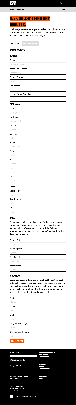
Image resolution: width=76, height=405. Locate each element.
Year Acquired (16, 249)
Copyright (43, 377)
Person (13, 151)
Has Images (15, 86)
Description (15, 191)
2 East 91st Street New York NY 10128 (17, 388)
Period (12, 143)
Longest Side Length (19, 324)
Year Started (15, 266)
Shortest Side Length (19, 332)
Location (14, 126)
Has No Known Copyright (21, 94)
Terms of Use (21, 360)
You (64, 10)
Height (13, 307)
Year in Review (44, 369)
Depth (12, 315)
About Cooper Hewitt (47, 353)
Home (12, 10)
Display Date (15, 240)
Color (12, 109)
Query (12, 60)
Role (12, 160)
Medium (13, 134)
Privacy (42, 379)
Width (12, 298)
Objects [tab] (15, 44)
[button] (65, 3)
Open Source (14, 379)
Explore (21, 10)
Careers (42, 365)
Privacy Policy (14, 360)
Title (12, 208)
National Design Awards (19, 377)
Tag (11, 168)
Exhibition (14, 117)
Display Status (16, 77)
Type (12, 177)
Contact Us (43, 355)
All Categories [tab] (30, 44)
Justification (15, 199)
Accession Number (18, 69)
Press (41, 367)
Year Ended (15, 257)
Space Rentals (44, 357)
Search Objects (17, 341)
